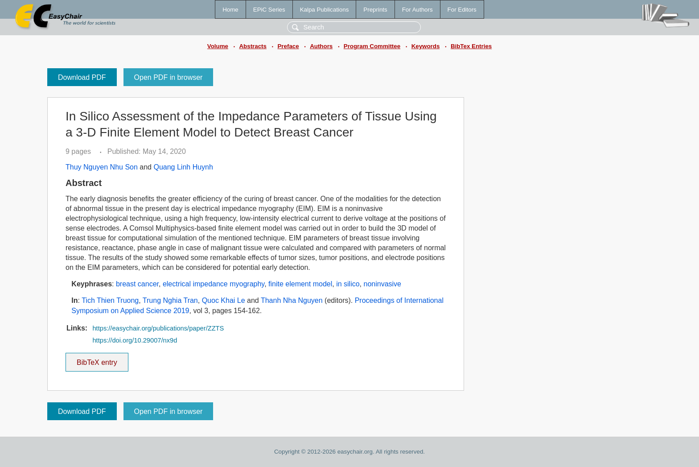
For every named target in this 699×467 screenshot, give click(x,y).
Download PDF (82, 77)
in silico (347, 284)
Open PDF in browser (168, 77)
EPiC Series (269, 9)
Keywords (425, 46)
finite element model (300, 284)
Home (230, 9)
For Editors (462, 9)
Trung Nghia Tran (170, 300)
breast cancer (137, 284)
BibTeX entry (97, 359)
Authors (321, 46)
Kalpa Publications (324, 9)
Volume (217, 46)
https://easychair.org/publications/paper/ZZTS (158, 328)
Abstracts (252, 46)
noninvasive (382, 284)
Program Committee (372, 46)
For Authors (417, 9)
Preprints (375, 9)
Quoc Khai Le (223, 300)
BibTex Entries (471, 46)
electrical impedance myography (213, 284)
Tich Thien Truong (110, 300)
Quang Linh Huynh (183, 167)
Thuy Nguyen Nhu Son (102, 167)
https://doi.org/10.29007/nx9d (134, 340)
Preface (288, 46)
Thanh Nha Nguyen (292, 300)
